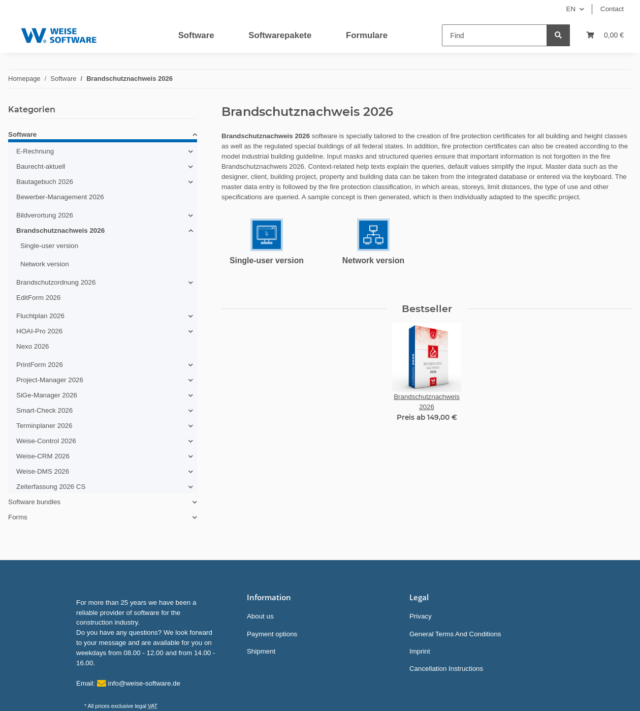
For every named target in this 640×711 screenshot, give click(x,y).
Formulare (367, 35)
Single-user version (267, 260)
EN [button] (571, 9)
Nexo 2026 (32, 346)
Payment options (272, 634)
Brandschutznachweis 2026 (60, 230)
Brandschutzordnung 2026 (55, 282)
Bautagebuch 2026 (44, 182)
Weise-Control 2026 (46, 441)
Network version (373, 260)
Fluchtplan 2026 (40, 316)
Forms (17, 517)
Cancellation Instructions (446, 668)
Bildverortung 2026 (44, 215)
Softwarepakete (279, 35)
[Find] (494, 35)
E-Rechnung (35, 151)
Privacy (420, 616)
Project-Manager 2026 (49, 380)
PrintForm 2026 (39, 364)
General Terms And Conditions (455, 634)
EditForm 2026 (38, 297)
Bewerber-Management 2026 (60, 197)
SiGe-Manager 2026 (46, 395)
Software (196, 35)
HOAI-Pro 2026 (39, 331)
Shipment (261, 651)
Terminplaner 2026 (44, 425)
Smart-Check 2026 (44, 410)
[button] (102, 136)
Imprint (419, 651)
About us (260, 616)
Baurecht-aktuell (40, 166)
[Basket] (605, 35)
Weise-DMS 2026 (42, 471)
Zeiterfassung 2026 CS (50, 486)
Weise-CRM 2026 (43, 456)
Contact (612, 9)
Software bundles (34, 502)
